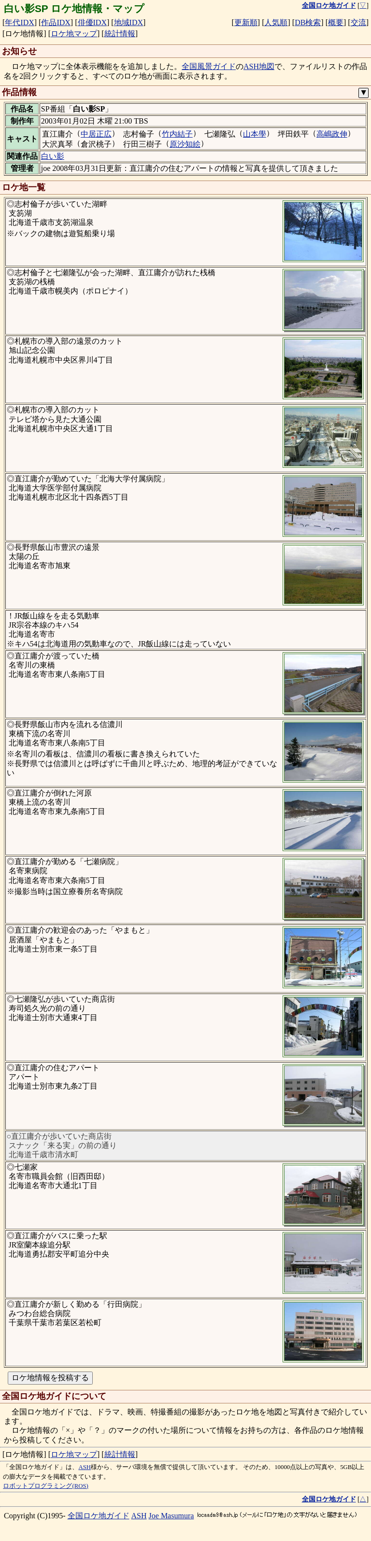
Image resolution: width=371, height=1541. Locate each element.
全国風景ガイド (209, 66)
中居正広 (96, 134)
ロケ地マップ (74, 33)
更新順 (245, 22)
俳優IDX (92, 22)
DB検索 (308, 22)
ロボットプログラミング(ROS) (45, 1486)
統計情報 (119, 33)
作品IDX (55, 22)
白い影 (52, 156)
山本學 (254, 134)
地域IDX (128, 22)
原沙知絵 (185, 144)
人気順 (275, 22)
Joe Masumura (171, 1516)
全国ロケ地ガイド (98, 1516)
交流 (358, 22)
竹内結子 (177, 134)
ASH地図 (258, 66)
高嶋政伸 (331, 134)
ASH (84, 1467)
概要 (335, 22)
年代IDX (19, 22)
